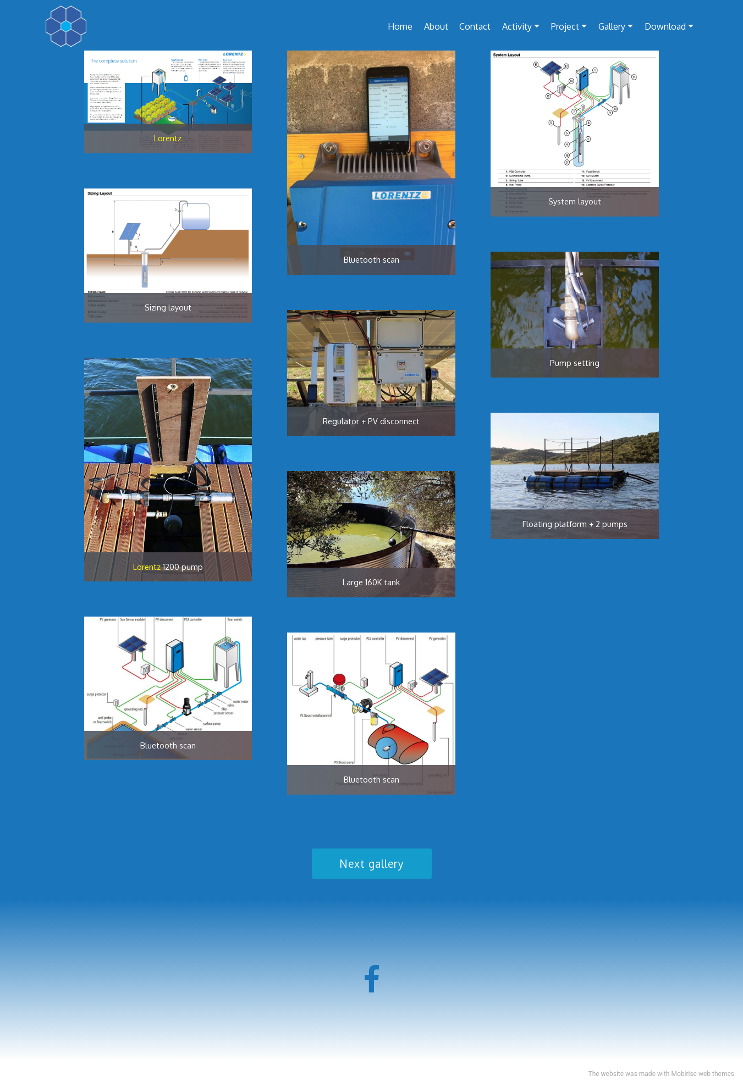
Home (400, 26)
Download (665, 26)
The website (606, 1074)
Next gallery (371, 863)
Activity (517, 26)
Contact (475, 26)
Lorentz (167, 138)
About (436, 26)
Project (565, 26)
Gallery (611, 26)
